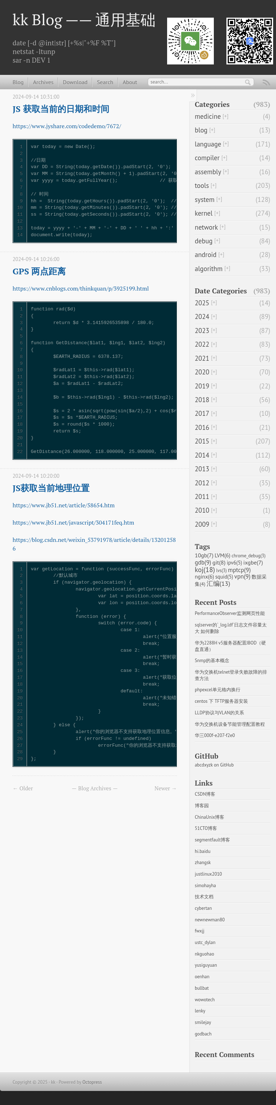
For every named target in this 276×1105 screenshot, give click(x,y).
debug (203, 241)
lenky (200, 1011)
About (130, 82)
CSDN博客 (205, 794)
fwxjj (199, 931)
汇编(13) (218, 583)
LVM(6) (222, 555)
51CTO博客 (206, 828)
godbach (203, 1034)
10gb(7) (204, 555)
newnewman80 (210, 920)
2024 (202, 316)
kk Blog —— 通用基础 (84, 19)
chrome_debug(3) (249, 556)
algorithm (208, 268)
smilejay (203, 1022)
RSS (267, 83)
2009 (202, 524)
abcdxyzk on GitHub (214, 765)
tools (202, 185)
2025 (202, 302)
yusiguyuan (206, 965)
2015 (202, 441)
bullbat (202, 988)
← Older (23, 788)
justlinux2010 (208, 874)
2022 (202, 344)
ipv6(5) (234, 562)
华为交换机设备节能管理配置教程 (230, 724)
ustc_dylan (205, 942)
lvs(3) (221, 570)
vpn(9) (242, 576)
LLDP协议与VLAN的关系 (219, 713)
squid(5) (224, 576)
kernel (203, 213)
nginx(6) (204, 576)
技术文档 (204, 897)
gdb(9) (203, 562)
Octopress (92, 1082)
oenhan (202, 977)
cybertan (203, 908)
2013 (202, 468)
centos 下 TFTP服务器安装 (221, 701)
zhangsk (203, 862)
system (205, 199)
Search (105, 82)
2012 (202, 483)
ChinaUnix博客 (209, 817)
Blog (18, 82)
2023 (202, 330)
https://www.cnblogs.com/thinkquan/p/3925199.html (81, 288)
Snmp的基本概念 (212, 660)
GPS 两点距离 (39, 271)
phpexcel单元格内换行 (217, 690)
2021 (202, 358)
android (206, 254)
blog (201, 130)
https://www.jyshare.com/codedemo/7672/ (67, 126)
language (208, 144)
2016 (202, 427)
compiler (207, 157)
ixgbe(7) (253, 562)
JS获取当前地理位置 (51, 488)
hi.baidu (203, 851)
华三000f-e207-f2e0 (215, 735)
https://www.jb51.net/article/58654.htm (64, 505)
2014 (202, 455)
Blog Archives (94, 788)
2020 (202, 372)
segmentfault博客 (212, 840)
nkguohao (204, 954)
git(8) (219, 562)
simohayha (205, 885)
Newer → (166, 788)
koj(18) (205, 569)
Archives (43, 82)
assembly (208, 171)
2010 (202, 510)
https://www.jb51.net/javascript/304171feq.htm (73, 522)
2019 (202, 386)
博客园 (202, 806)
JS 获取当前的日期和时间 (61, 108)
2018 (202, 399)
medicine (208, 116)
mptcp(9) (239, 570)
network (206, 227)
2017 (202, 413)
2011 (202, 496)
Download (75, 82)
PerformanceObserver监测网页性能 (230, 613)
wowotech (205, 1000)
